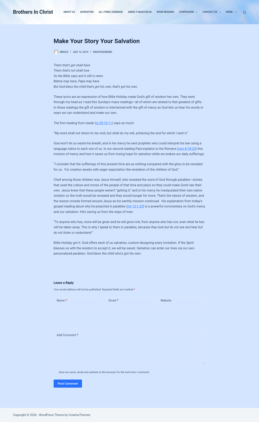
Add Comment (67, 335)
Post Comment (68, 383)
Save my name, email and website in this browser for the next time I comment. (104, 372)
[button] (196, 12)
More (232, 12)
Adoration (87, 12)
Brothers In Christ (33, 12)
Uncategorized (102, 52)
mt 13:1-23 (135, 206)
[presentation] (81, 317)
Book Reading (165, 12)
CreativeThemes (79, 415)
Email (113, 300)
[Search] (244, 12)
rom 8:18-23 (187, 149)
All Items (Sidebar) (111, 12)
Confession (189, 12)
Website (165, 300)
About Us (69, 12)
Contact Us (213, 12)
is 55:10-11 (104, 123)
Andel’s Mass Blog (140, 12)
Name (62, 300)
